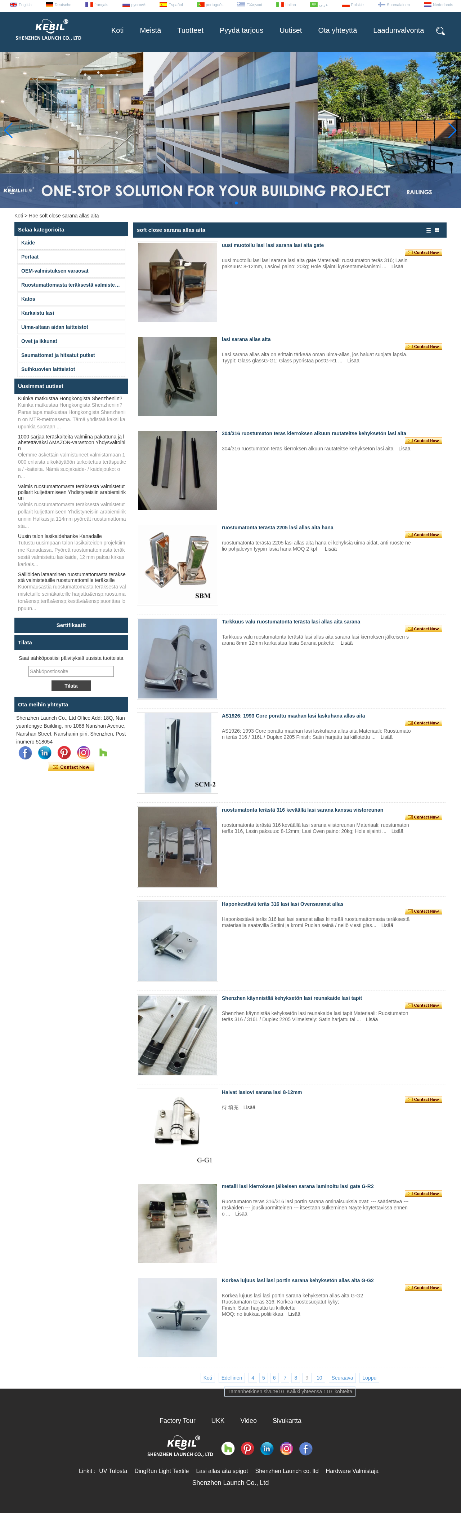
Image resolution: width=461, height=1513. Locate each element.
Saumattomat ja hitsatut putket (58, 355)
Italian (290, 5)
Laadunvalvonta (398, 30)
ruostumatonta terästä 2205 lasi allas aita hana (278, 527)
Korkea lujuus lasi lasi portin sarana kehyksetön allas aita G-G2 (298, 1280)
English (25, 5)
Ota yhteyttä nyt (71, 767)
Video (248, 1420)
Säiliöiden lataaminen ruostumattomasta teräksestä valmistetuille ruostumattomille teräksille (72, 577)
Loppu (369, 1378)
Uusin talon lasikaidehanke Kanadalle (60, 536)
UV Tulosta (113, 1471)
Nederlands (443, 5)
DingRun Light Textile (161, 1471)
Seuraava (342, 1378)
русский (138, 5)
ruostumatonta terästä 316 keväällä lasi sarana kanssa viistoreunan (302, 810)
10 (319, 1378)
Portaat (30, 257)
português (215, 5)
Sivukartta (287, 1420)
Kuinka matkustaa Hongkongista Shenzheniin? (70, 398)
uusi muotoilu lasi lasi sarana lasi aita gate (273, 245)
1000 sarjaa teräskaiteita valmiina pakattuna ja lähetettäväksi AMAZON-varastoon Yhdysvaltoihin (71, 442)
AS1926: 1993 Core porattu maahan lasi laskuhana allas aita (293, 716)
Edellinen (231, 1378)
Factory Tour (178, 1420)
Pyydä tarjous (241, 30)
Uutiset (290, 30)
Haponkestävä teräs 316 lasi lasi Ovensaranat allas (283, 904)
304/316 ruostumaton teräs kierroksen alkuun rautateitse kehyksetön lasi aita (314, 433)
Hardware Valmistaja (352, 1471)
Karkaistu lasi (37, 313)
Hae (33, 216)
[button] (219, 203)
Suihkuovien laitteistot (48, 369)
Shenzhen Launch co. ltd (286, 1471)
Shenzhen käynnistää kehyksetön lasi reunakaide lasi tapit (292, 998)
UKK (218, 1420)
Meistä (150, 30)
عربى (323, 5)
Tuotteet (190, 30)
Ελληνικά (254, 5)
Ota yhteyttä (337, 30)
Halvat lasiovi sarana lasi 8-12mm (262, 1092)
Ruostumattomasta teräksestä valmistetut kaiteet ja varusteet (73, 285)
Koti (117, 30)
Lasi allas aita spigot (222, 1471)
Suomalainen (398, 5)
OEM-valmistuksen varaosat (55, 271)
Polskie (357, 5)
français (101, 5)
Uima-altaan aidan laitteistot (54, 327)
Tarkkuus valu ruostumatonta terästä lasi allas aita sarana (291, 622)
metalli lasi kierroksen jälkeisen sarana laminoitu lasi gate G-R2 (298, 1186)
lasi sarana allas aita (246, 339)
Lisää (397, 266)
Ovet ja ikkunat (39, 341)
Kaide (28, 243)
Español (176, 5)
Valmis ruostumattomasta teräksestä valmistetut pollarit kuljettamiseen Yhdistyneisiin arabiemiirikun (72, 492)
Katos (28, 299)
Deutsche (63, 5)
